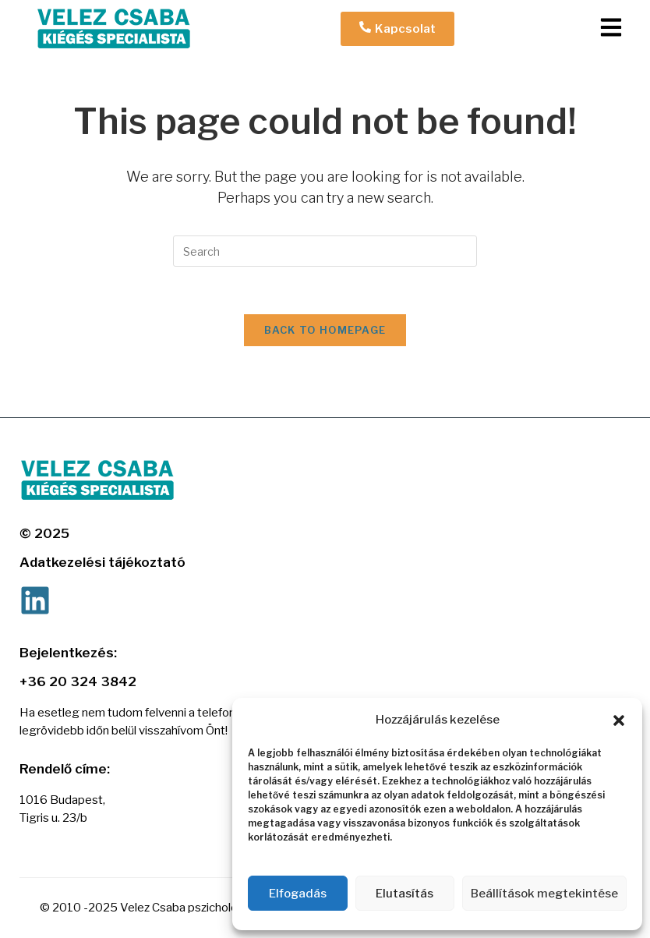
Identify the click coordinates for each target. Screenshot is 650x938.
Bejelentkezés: (68, 652)
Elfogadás (298, 894)
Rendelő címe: (64, 769)
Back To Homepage (325, 330)
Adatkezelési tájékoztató (102, 562)
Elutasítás (404, 894)
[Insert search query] (325, 251)
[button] (619, 720)
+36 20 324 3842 (77, 681)
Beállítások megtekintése (544, 894)
